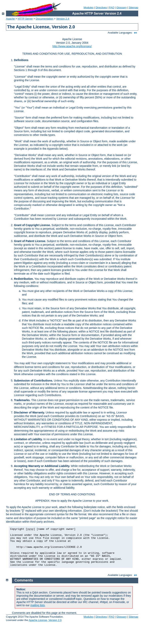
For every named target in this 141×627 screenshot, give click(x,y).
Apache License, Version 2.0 (45, 620)
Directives (101, 7)
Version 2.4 (62, 18)
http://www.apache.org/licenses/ (72, 46)
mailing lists (37, 605)
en (135, 32)
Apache (10, 18)
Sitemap (133, 7)
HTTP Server (25, 18)
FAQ (111, 7)
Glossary (121, 7)
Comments (24, 580)
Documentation (44, 18)
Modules (88, 7)
